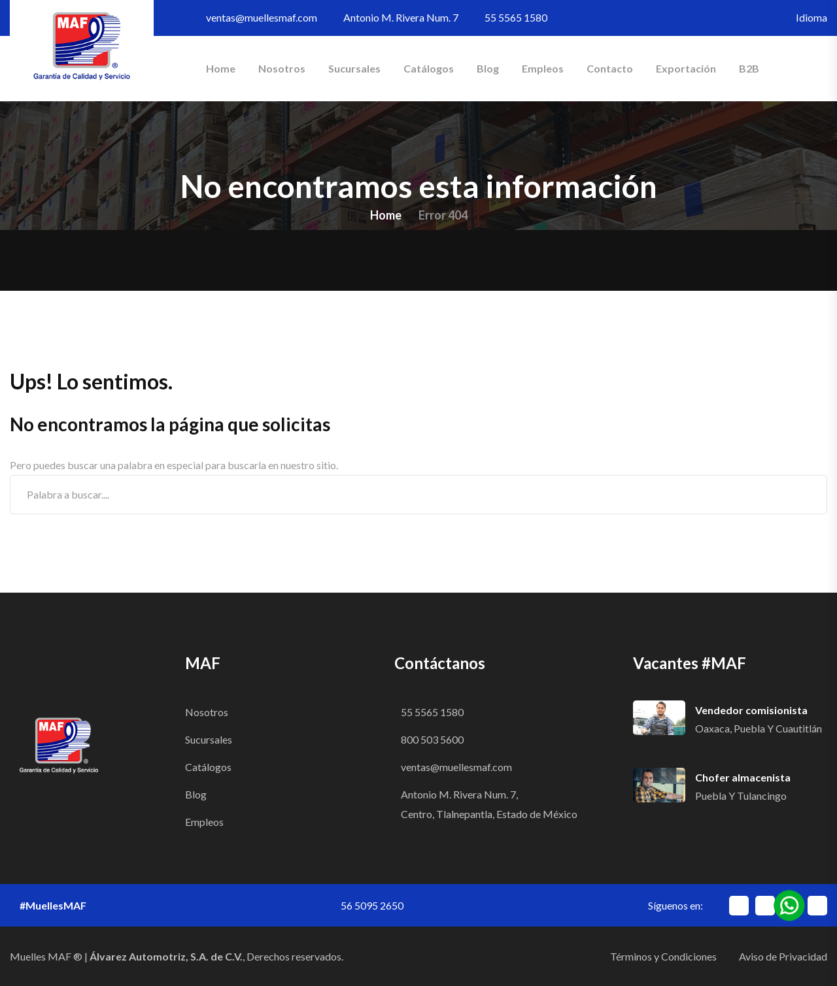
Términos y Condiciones (663, 956)
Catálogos (428, 68)
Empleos (543, 68)
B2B (749, 68)
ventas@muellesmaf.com (261, 17)
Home (220, 68)
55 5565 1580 (516, 17)
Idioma (811, 17)
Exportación (686, 68)
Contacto (610, 68)
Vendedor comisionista (751, 710)
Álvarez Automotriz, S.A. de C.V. (166, 956)
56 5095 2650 (372, 905)
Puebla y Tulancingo (741, 795)
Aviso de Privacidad (783, 956)
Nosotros (281, 68)
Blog (488, 68)
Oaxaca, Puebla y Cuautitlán (758, 728)
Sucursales (354, 68)
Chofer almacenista (743, 777)
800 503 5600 (432, 739)
